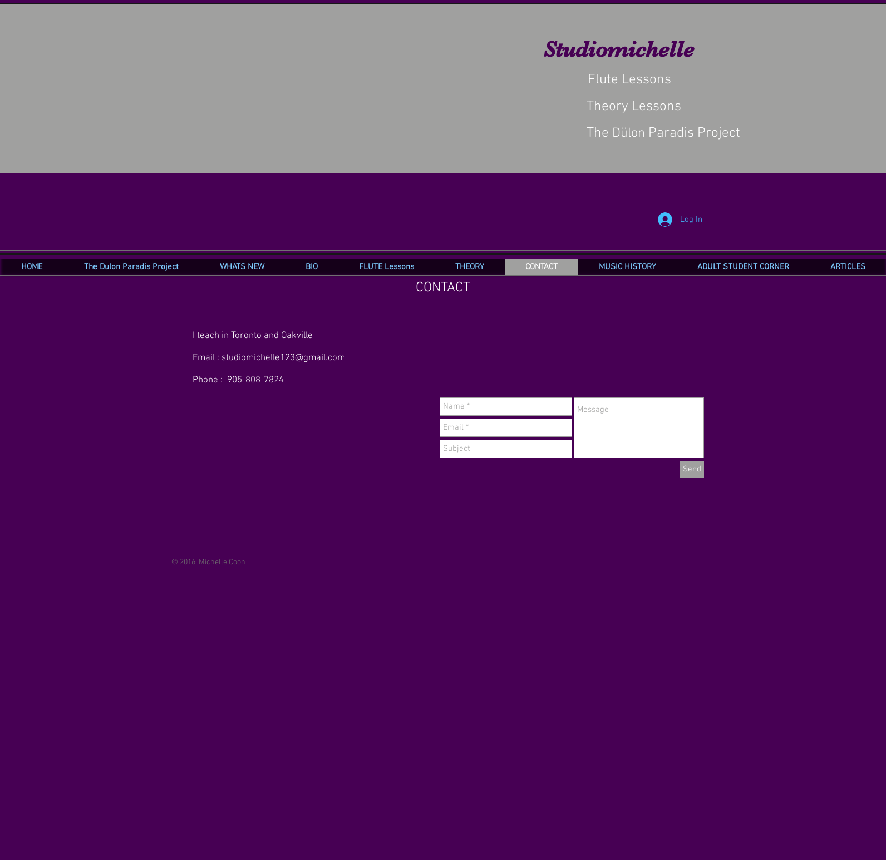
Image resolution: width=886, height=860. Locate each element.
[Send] (692, 469)
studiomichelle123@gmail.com (283, 358)
